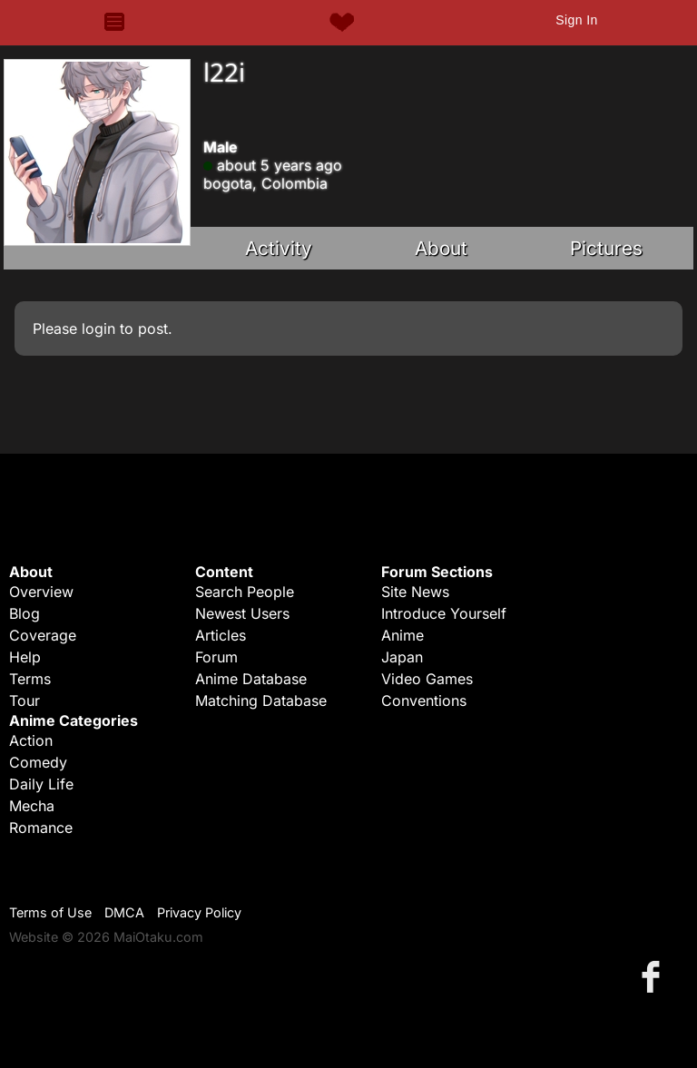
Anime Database (251, 679)
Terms (30, 679)
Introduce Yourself (443, 613)
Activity (278, 248)
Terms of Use (50, 912)
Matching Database (261, 700)
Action (31, 740)
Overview (41, 592)
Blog (24, 613)
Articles (220, 635)
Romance (41, 827)
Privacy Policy (199, 912)
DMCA (124, 912)
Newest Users (242, 613)
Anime (402, 635)
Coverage (42, 635)
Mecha (31, 806)
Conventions (423, 700)
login (98, 328)
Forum (216, 657)
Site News (415, 592)
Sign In (576, 20)
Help (25, 657)
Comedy (38, 762)
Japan (402, 657)
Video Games (427, 679)
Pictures (606, 248)
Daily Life (41, 784)
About (441, 248)
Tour (24, 700)
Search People (244, 592)
